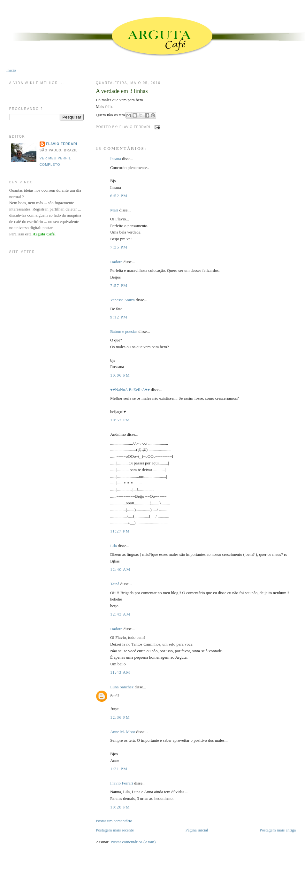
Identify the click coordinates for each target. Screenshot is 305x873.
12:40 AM (120, 569)
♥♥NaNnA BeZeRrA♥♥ (130, 389)
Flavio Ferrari (121, 783)
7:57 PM (118, 285)
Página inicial (196, 830)
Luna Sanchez (121, 687)
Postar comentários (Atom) (133, 841)
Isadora (116, 261)
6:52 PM (118, 195)
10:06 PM (120, 375)
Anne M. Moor (122, 731)
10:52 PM (120, 419)
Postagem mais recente (115, 830)
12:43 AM (120, 614)
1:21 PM (118, 768)
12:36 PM (120, 717)
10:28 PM (120, 807)
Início (11, 70)
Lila (113, 545)
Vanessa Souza (123, 299)
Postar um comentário (114, 820)
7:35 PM (118, 247)
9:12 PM (118, 317)
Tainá (114, 583)
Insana (115, 158)
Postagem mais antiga (278, 830)
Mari (114, 210)
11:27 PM (120, 531)
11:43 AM (120, 672)
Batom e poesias (123, 331)
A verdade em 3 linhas (122, 91)
